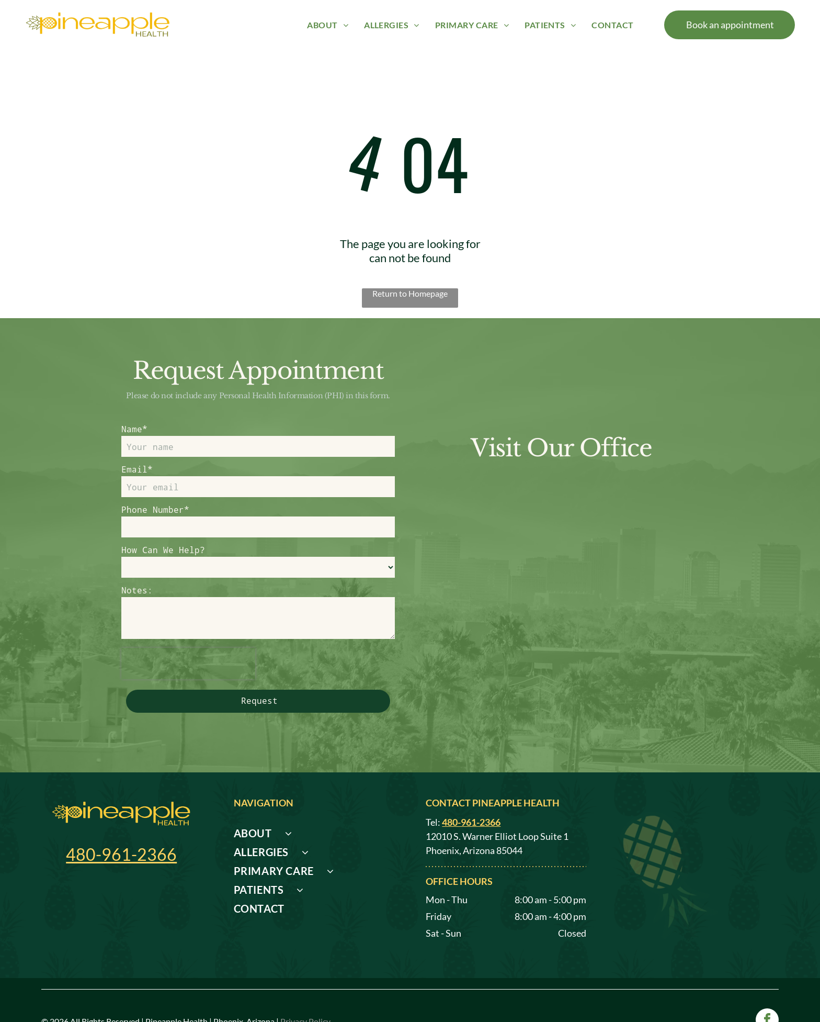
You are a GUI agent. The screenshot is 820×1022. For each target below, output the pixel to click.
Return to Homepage (410, 293)
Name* (134, 428)
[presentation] (188, 663)
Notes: (137, 590)
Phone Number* (155, 509)
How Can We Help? (163, 549)
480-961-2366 (121, 854)
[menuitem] (327, 24)
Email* (137, 469)
